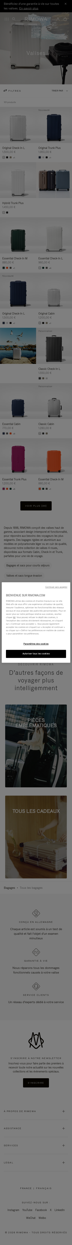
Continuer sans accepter (56, 587)
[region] (36, 622)
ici (14, 617)
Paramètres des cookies (36, 644)
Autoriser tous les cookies (36, 653)
